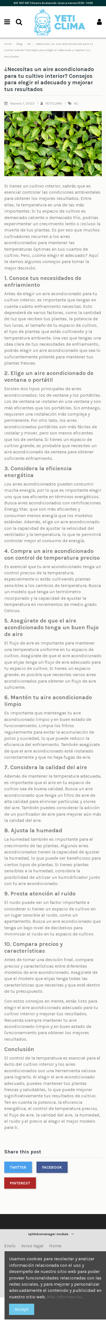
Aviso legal (32, 1245)
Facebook (52, 1167)
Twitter (18, 1167)
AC (76, 103)
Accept (22, 1309)
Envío (10, 1245)
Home (55, 1245)
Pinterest (20, 1183)
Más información (64, 1296)
